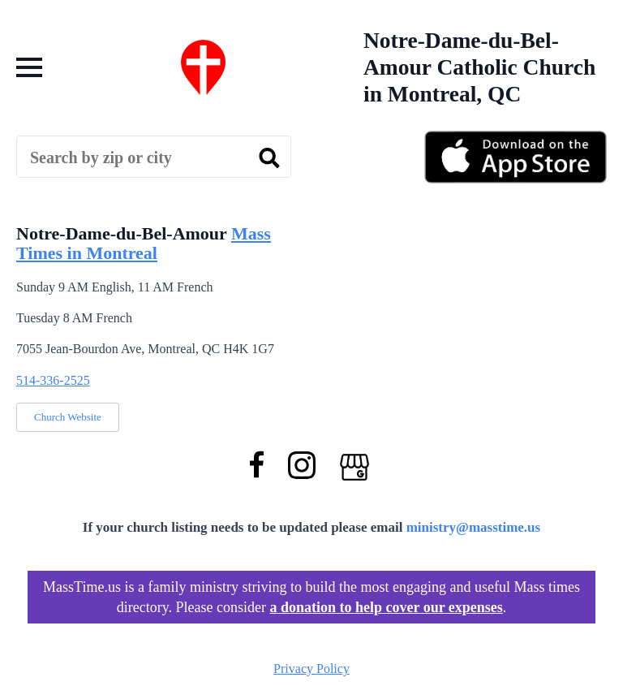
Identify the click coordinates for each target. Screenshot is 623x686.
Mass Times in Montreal (143, 243)
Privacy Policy (311, 668)
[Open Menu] (29, 67)
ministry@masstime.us (473, 527)
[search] (269, 157)
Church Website (67, 417)
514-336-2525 (53, 380)
